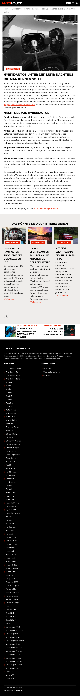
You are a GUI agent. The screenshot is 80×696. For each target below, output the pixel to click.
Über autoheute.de (51, 372)
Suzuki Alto (11, 613)
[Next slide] (7, 316)
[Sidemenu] (73, 3)
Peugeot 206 (11, 575)
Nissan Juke (11, 555)
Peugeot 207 (11, 579)
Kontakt (46, 375)
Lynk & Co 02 (11, 541)
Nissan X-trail (11, 572)
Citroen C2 (10, 437)
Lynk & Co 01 (11, 537)
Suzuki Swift (11, 620)
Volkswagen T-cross (14, 651)
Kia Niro (9, 520)
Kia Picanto (10, 524)
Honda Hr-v (11, 496)
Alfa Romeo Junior (13, 372)
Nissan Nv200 (11, 565)
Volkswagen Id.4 (12, 637)
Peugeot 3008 (12, 582)
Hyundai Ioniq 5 (12, 510)
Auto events (11, 410)
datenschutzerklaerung (14, 690)
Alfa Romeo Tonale (14, 379)
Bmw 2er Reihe (12, 427)
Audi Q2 (9, 403)
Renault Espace (12, 592)
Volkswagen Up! (12, 668)
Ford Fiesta (10, 475)
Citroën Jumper (12, 448)
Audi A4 (9, 393)
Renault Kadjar (12, 596)
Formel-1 (9, 486)
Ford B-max (11, 472)
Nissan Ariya (11, 551)
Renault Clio (11, 589)
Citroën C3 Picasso (13, 444)
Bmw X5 (9, 431)
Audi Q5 (9, 406)
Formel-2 (10, 489)
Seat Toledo (11, 610)
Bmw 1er (9, 424)
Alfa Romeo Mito (13, 375)
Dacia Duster (11, 451)
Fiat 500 (9, 465)
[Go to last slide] (4, 316)
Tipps (8, 623)
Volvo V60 (10, 675)
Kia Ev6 (9, 517)
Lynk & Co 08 (11, 544)
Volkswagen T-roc (13, 654)
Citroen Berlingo (13, 434)
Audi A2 (9, 386)
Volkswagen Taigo (13, 658)
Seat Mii (9, 606)
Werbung (47, 369)
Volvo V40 (10, 672)
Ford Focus (10, 479)
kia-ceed (9, 534)
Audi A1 (9, 382)
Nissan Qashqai (12, 568)
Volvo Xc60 (10, 679)
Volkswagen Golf (13, 627)
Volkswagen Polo (13, 644)
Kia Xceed (10, 530)
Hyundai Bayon (12, 503)
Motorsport (10, 548)
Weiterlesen (10, 299)
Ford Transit (11, 482)
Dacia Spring (11, 458)
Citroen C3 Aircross (13, 441)
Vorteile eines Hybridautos (46, 208)
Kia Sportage (11, 527)
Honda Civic (11, 493)
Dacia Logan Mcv (13, 455)
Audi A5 (9, 396)
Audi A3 (9, 389)
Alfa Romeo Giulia (13, 369)
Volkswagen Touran (14, 665)
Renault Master (12, 599)
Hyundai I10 (11, 506)
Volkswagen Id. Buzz (14, 630)
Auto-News (10, 417)
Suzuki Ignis (11, 617)
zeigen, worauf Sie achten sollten (19, 105)
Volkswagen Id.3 (12, 634)
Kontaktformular (53, 359)
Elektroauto (16, 9)
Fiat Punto (10, 468)
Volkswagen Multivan (15, 641)
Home (6, 9)
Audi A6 (9, 400)
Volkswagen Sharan (14, 648)
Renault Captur (12, 586)
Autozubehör (11, 420)
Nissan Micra (11, 561)
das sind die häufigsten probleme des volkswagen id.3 (13, 255)
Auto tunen (11, 413)
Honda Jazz (11, 499)
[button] (77, 3)
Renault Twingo (12, 603)
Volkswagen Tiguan (14, 661)
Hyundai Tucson (13, 513)
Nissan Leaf (10, 558)
